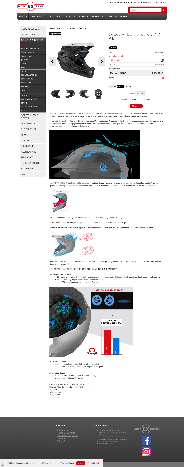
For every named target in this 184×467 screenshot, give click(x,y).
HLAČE (24, 90)
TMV (66, 16)
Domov (52, 29)
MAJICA (24, 110)
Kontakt (61, 440)
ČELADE (24, 45)
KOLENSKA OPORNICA (30, 49)
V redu (80, 463)
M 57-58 (120, 87)
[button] (101, 61)
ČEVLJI (24, 103)
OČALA (24, 95)
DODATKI (24, 60)
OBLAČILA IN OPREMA (67, 29)
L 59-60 (128, 87)
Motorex (96, 16)
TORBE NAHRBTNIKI (29, 75)
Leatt (21, 16)
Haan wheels (80, 16)
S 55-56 (113, 87)
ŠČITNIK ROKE (27, 83)
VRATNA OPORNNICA (29, 99)
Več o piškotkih (93, 463)
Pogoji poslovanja (66, 433)
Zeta (46, 16)
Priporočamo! (55, 34)
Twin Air (34, 16)
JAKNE (23, 64)
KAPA (23, 67)
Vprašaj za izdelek (116, 56)
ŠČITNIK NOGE (27, 79)
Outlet (123, 16)
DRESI (23, 71)
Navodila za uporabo (67, 435)
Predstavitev (63, 430)
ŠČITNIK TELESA (27, 52)
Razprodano (77, 44)
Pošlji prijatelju (114, 60)
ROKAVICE (25, 86)
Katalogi (61, 438)
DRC (56, 16)
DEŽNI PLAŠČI (26, 56)
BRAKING (110, 16)
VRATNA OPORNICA (29, 107)
